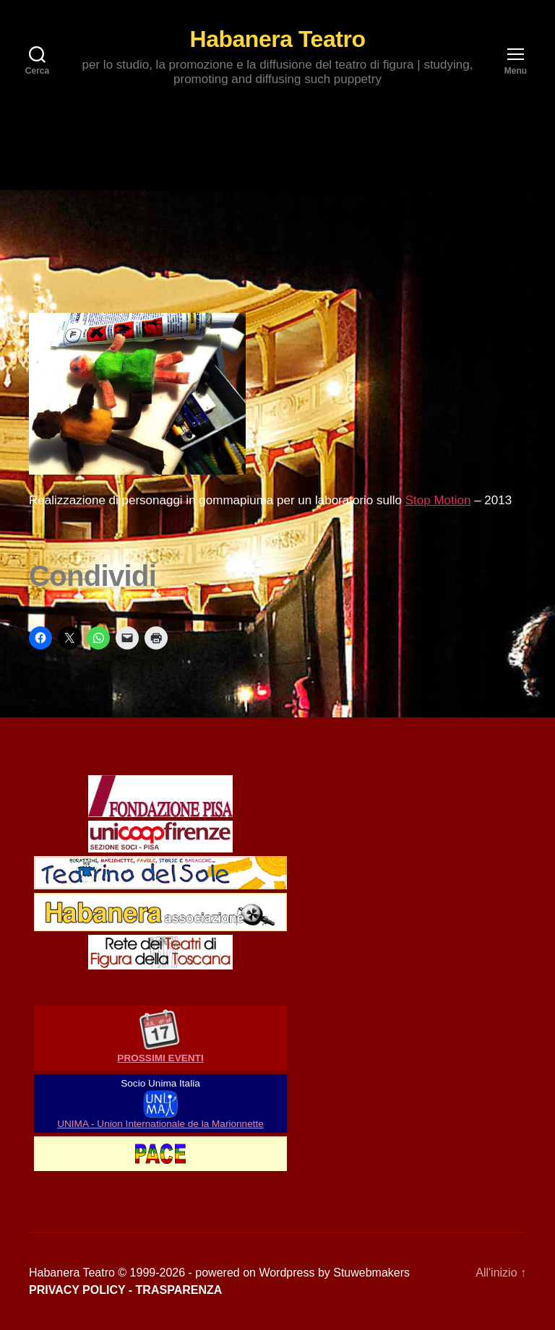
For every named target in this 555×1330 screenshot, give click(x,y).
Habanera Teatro (278, 39)
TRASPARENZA (179, 1290)
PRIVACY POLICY (77, 1290)
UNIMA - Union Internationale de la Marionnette (160, 1123)
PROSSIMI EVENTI (160, 1058)
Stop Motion (438, 500)
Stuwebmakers (371, 1272)
